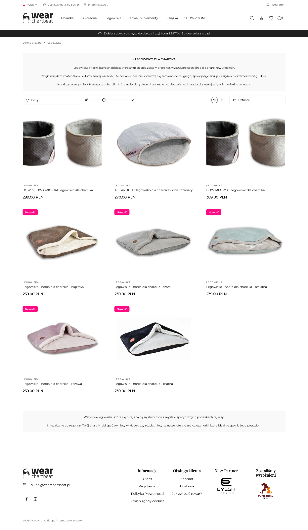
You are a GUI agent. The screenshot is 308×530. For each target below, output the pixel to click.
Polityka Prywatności (147, 494)
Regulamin (276, 4)
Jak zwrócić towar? (187, 494)
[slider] (103, 100)
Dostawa (187, 486)
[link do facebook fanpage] (27, 499)
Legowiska (54, 42)
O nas (147, 479)
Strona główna (32, 42)
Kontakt (186, 479)
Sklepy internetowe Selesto (64, 520)
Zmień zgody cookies (147, 501)
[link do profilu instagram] (35, 499)
